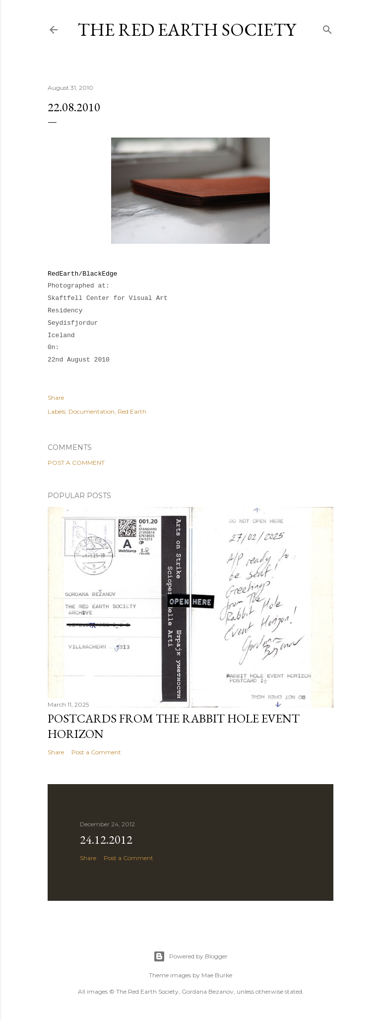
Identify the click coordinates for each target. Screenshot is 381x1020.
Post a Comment (76, 462)
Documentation (91, 411)
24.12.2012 (106, 839)
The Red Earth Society (186, 29)
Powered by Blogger (190, 956)
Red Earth (132, 411)
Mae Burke (216, 975)
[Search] (327, 27)
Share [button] (56, 397)
